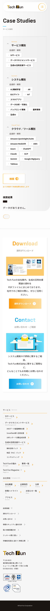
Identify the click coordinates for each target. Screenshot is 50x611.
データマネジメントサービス (22, 60)
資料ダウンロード (25, 303)
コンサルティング (13, 457)
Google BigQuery (32, 158)
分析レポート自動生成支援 (16, 437)
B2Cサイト (15, 94)
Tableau (14, 164)
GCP (26, 153)
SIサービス (15, 55)
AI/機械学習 (15, 89)
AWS (35, 143)
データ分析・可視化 (18, 104)
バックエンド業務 (17, 109)
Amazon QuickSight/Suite (22, 138)
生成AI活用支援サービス (20, 65)
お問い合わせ (25, 383)
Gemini (13, 158)
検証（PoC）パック (14, 453)
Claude (13, 153)
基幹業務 (36, 109)
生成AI (13, 114)
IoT (28, 94)
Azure (13, 148)
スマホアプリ (16, 99)
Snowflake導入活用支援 (15, 433)
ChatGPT (27, 148)
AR (29, 89)
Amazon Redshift (18, 143)
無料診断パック (12, 448)
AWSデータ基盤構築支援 (15, 429)
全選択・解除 (15, 50)
